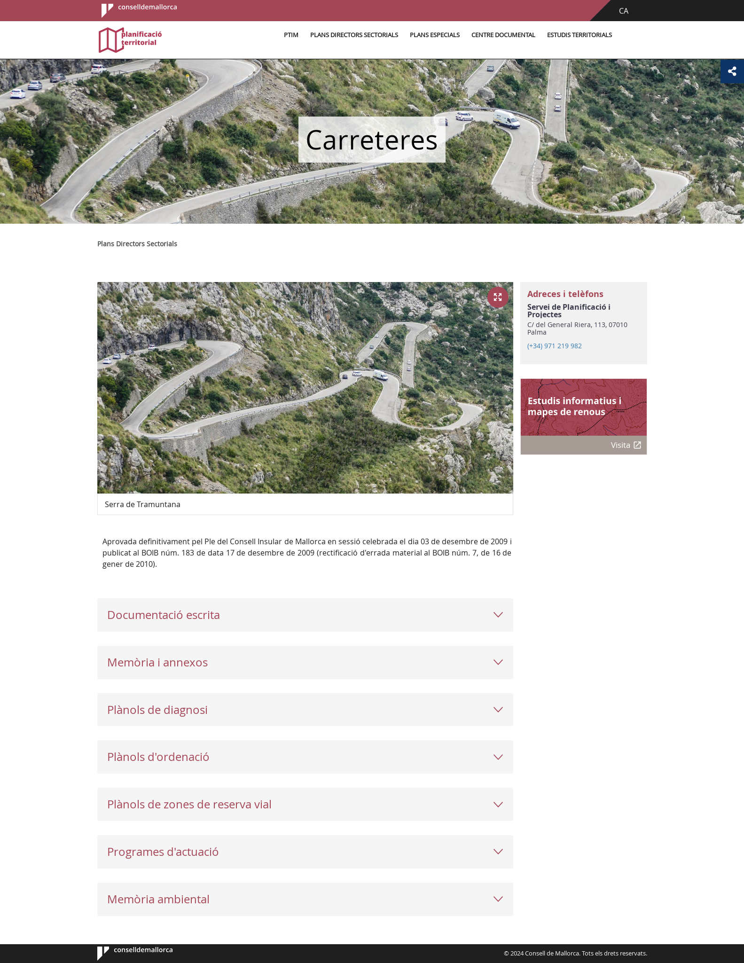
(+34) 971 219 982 (554, 346)
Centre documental (503, 35)
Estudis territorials (579, 35)
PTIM (291, 35)
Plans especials (435, 35)
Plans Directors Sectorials (354, 35)
